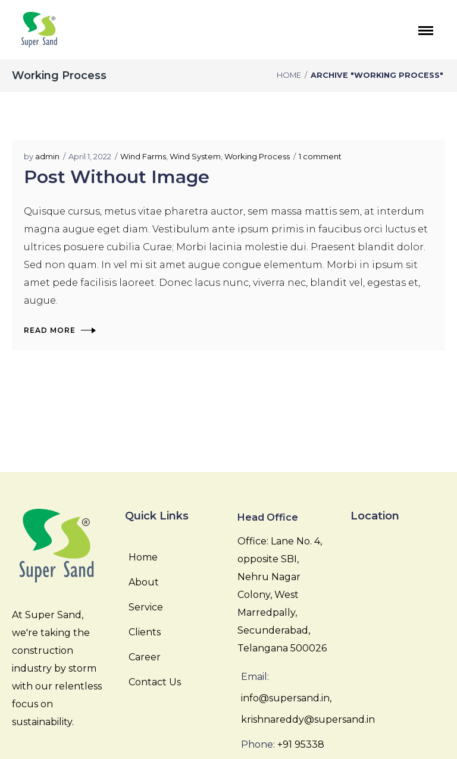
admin (47, 156)
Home (289, 75)
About (144, 582)
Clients (145, 632)
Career (145, 657)
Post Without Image (116, 177)
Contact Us (155, 682)
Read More (59, 330)
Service (146, 607)
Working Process (257, 156)
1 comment (320, 156)
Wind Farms (143, 156)
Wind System (195, 156)
